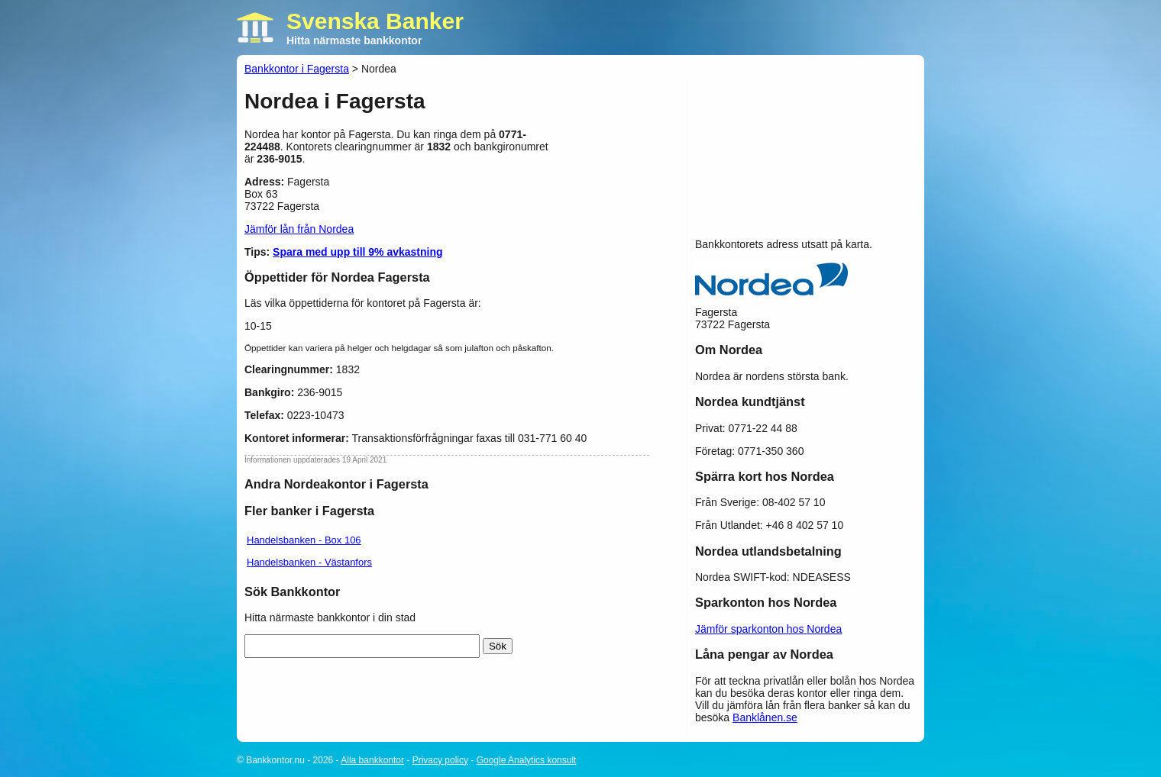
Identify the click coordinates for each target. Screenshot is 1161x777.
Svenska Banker (375, 21)
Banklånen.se (764, 717)
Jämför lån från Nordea (299, 229)
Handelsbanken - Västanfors (309, 562)
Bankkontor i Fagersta (296, 69)
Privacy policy (440, 760)
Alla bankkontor (372, 760)
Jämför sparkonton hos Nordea (768, 629)
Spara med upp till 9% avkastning (358, 252)
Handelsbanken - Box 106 (304, 540)
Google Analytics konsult (527, 760)
